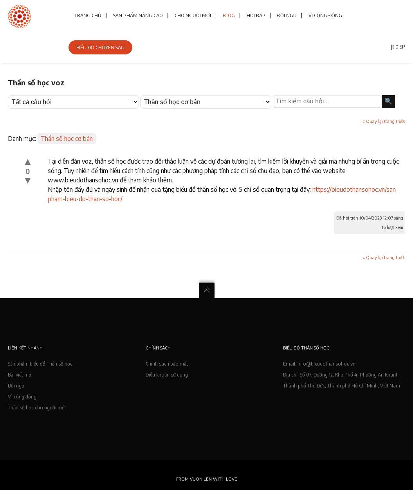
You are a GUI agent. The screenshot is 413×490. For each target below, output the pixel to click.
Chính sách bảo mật (167, 364)
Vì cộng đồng (22, 397)
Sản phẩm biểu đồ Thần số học (40, 364)
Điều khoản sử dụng (167, 375)
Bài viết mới (20, 375)
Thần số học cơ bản (67, 138)
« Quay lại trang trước (384, 121)
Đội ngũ (16, 386)
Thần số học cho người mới (37, 408)
